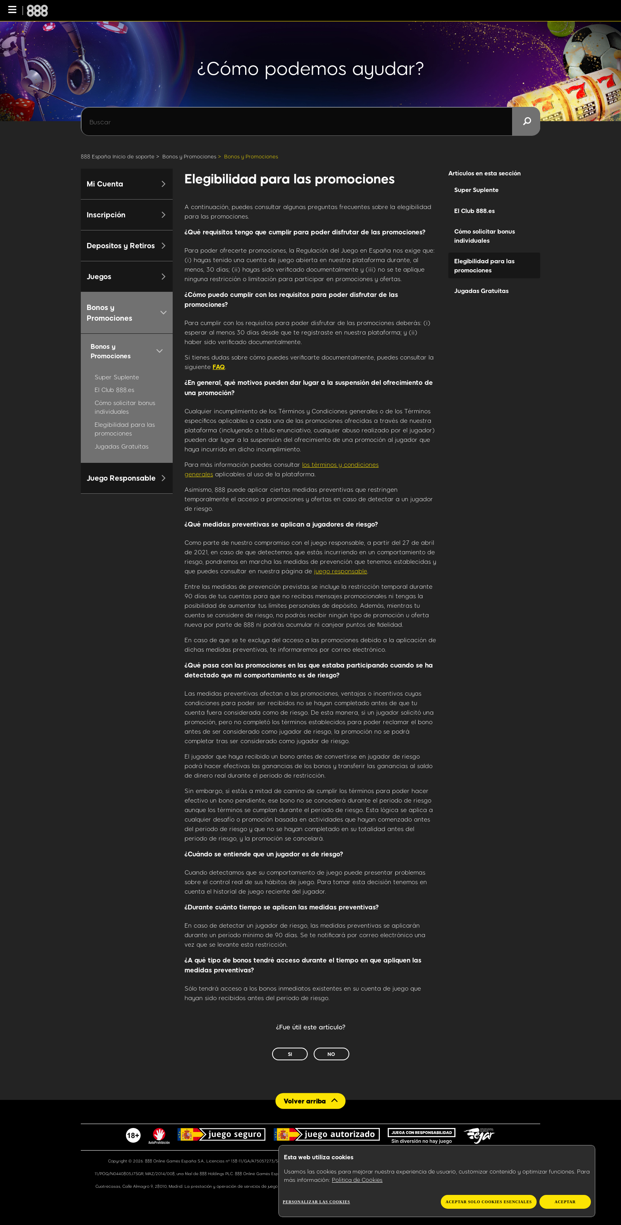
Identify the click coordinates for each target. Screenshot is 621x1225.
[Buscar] (310, 121)
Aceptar (564, 1202)
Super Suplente (117, 376)
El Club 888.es (114, 389)
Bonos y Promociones (189, 156)
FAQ (219, 366)
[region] (436, 1181)
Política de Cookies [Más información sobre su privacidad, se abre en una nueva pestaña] (357, 1179)
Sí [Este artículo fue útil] (290, 1054)
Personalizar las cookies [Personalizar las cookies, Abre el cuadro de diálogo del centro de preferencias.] (316, 1202)
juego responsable (340, 570)
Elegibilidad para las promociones (484, 265)
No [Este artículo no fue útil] (331, 1054)
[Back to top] (311, 1101)
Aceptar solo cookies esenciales (489, 1202)
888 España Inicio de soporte (117, 156)
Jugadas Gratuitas (122, 446)
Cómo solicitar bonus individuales (484, 236)
